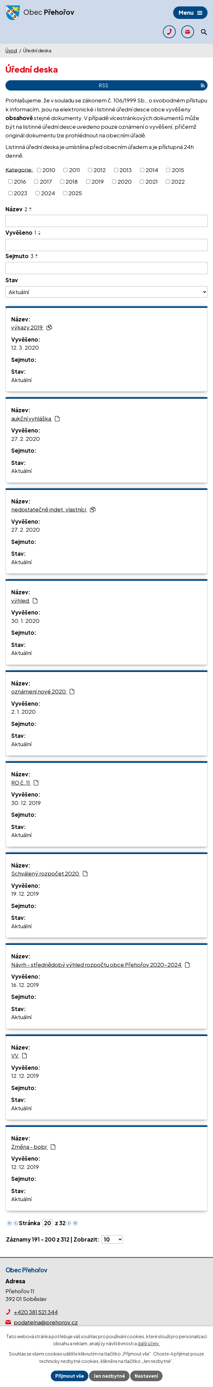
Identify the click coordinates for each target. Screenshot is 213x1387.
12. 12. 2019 (25, 1075)
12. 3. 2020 (25, 347)
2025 (75, 192)
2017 (46, 181)
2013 (126, 169)
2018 (72, 181)
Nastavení (146, 1376)
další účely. (149, 1344)
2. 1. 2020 (23, 711)
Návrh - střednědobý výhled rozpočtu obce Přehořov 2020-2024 (100, 964)
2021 (152, 181)
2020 (125, 181)
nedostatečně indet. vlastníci (53, 509)
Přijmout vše (69, 1376)
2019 (98, 181)
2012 (99, 169)
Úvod (11, 50)
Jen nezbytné (109, 1376)
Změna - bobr (33, 1146)
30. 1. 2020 (25, 620)
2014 (152, 169)
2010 (48, 169)
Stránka (29, 1222)
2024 (48, 192)
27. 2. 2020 (25, 438)
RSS (152, 85)
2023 (20, 192)
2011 (74, 169)
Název (16, 209)
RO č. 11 (25, 782)
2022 (178, 181)
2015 (178, 169)
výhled (24, 600)
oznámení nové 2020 (43, 691)
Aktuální (21, 379)
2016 (20, 181)
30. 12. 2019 (26, 802)
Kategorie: (19, 169)
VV (19, 1055)
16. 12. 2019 (25, 984)
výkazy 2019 (31, 327)
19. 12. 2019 (25, 893)
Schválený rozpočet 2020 (49, 873)
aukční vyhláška (35, 418)
